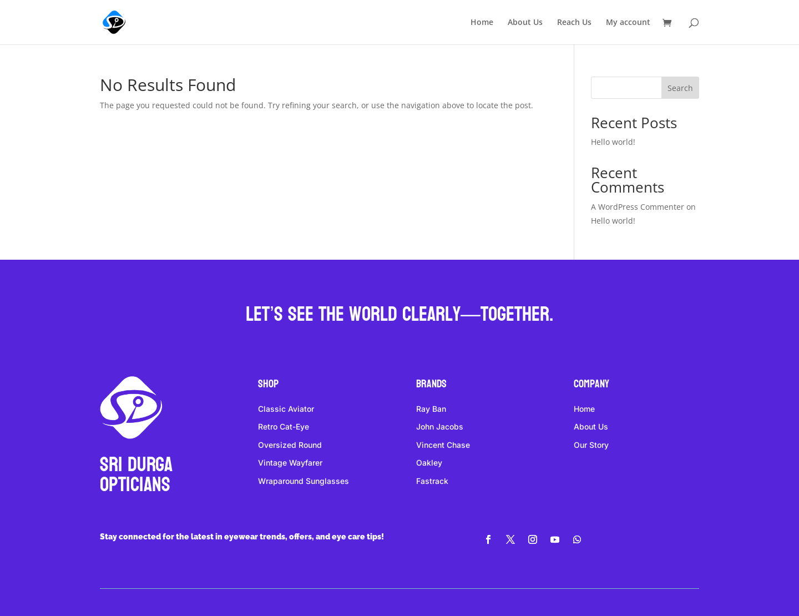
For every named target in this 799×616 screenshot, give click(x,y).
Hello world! (613, 142)
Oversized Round (290, 445)
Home (482, 22)
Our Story (591, 445)
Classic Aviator (286, 408)
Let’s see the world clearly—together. (399, 314)
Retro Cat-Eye (283, 426)
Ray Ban (431, 408)
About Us (525, 22)
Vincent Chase (443, 445)
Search (680, 88)
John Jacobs (439, 426)
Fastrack (432, 481)
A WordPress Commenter (637, 206)
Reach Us (574, 22)
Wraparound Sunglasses (303, 481)
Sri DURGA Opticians (136, 475)
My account (628, 22)
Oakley (429, 462)
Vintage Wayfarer (290, 462)
